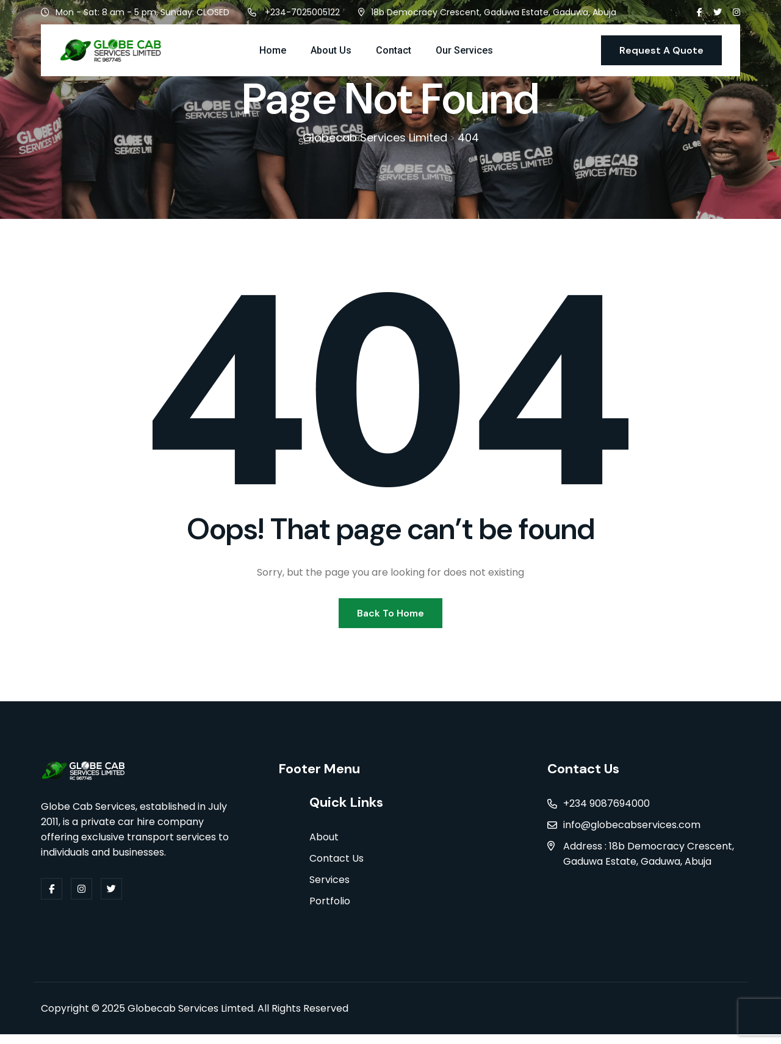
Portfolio (329, 911)
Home (272, 50)
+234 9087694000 (606, 812)
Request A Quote (661, 50)
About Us (331, 50)
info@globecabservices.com (631, 833)
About (324, 847)
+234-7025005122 (302, 12)
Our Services (464, 50)
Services (329, 889)
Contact (393, 50)
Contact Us (336, 868)
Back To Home (390, 620)
